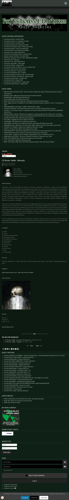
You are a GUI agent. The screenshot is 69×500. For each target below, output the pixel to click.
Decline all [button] (34, 498)
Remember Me (8, 470)
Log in (34, 481)
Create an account (10, 488)
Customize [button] (44, 498)
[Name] (9, 445)
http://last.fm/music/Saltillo (25, 272)
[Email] (9, 448)
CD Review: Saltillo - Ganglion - (18, 342)
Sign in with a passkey (34, 475)
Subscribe (6, 452)
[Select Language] (9, 156)
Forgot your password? (10, 484)
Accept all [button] (25, 498)
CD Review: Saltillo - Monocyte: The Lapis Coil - (23, 340)
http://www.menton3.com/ (9, 272)
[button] (3, 349)
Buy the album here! (8, 327)
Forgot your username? (10, 486)
